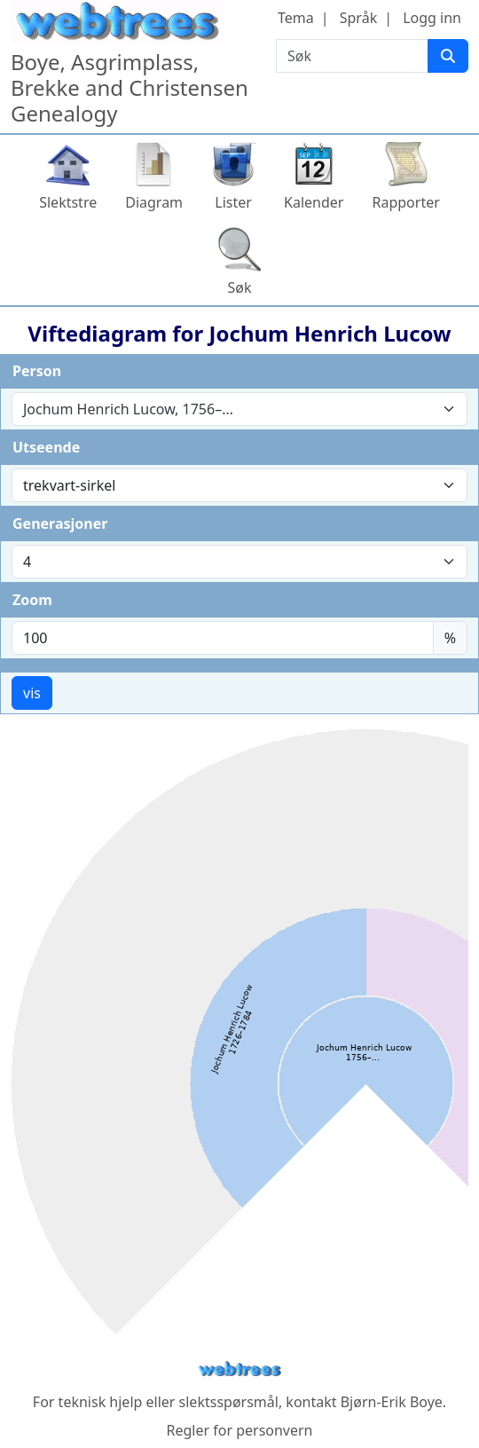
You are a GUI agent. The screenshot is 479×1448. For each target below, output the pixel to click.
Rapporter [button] (405, 202)
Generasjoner (59, 523)
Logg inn (432, 18)
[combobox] (239, 409)
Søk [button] (239, 287)
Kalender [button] (313, 202)
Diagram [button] (154, 202)
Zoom (32, 600)
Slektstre (68, 202)
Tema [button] (296, 18)
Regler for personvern (239, 1430)
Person (36, 371)
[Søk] (448, 56)
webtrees (239, 1369)
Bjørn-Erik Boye (392, 1402)
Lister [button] (233, 202)
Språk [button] (358, 18)
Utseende (46, 447)
